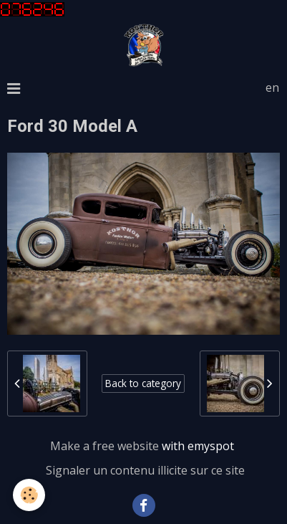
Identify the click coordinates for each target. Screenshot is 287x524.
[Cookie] (29, 495)
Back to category (143, 383)
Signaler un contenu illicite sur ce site (145, 470)
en (272, 87)
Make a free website (104, 446)
